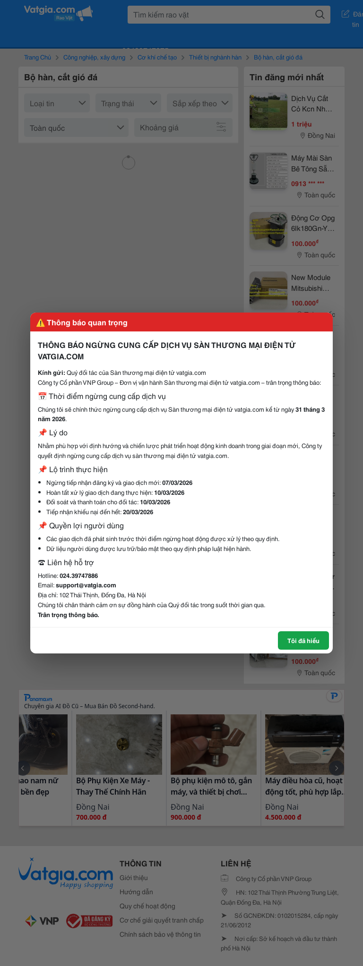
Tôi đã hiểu (303, 640)
